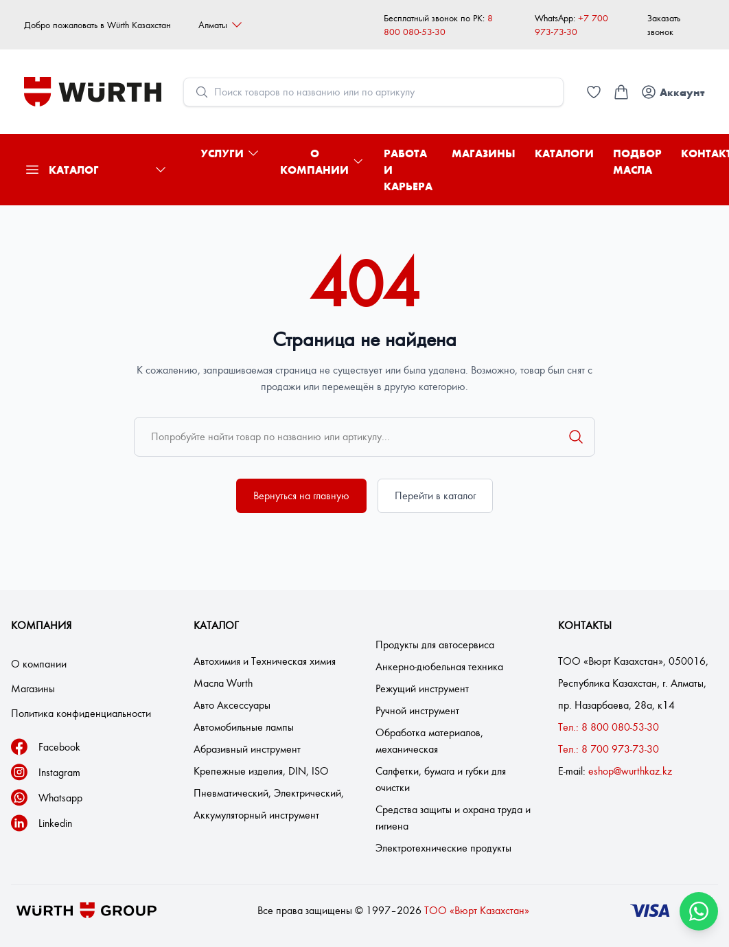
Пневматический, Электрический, (269, 792)
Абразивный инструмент (247, 748)
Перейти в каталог (435, 495)
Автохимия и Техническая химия (265, 661)
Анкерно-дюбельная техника (439, 666)
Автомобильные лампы (244, 726)
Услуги (230, 153)
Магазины (484, 153)
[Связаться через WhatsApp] (699, 911)
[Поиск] (576, 436)
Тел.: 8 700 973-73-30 (608, 748)
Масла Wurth (223, 682)
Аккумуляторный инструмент (256, 814)
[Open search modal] (373, 92)
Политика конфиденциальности (81, 713)
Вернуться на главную (301, 495)
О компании (322, 161)
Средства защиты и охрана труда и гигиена (453, 817)
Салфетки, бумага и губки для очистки (440, 779)
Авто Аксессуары (232, 704)
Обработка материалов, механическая (429, 740)
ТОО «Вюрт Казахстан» (476, 910)
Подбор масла (637, 161)
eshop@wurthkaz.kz (630, 770)
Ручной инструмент (417, 710)
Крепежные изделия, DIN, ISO (261, 770)
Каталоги (564, 153)
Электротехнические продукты (443, 847)
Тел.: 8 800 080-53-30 (608, 726)
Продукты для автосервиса (434, 644)
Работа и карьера (408, 169)
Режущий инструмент (422, 688)
